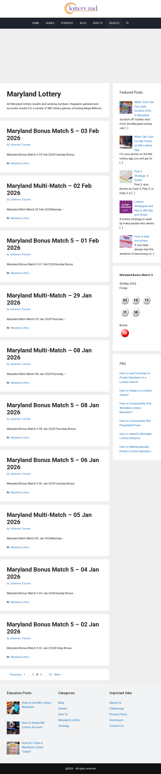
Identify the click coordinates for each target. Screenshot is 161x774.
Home (35, 23)
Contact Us (117, 725)
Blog (83, 23)
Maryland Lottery (20, 163)
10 (50, 674)
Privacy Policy (118, 714)
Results (114, 23)
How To (98, 23)
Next (59, 674)
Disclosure (116, 720)
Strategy (67, 23)
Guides (50, 23)
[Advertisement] (80, 54)
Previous (14, 674)
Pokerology (117, 708)
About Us (115, 702)
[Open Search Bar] (127, 23)
